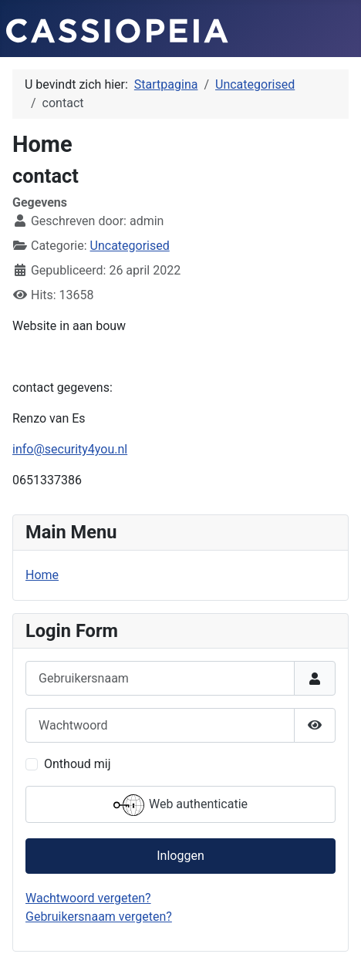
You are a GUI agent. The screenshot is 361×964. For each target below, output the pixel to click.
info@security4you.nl (69, 449)
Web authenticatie (180, 805)
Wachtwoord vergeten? (88, 898)
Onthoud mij (77, 764)
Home (42, 575)
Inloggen (180, 855)
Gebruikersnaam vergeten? (98, 916)
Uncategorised (130, 245)
